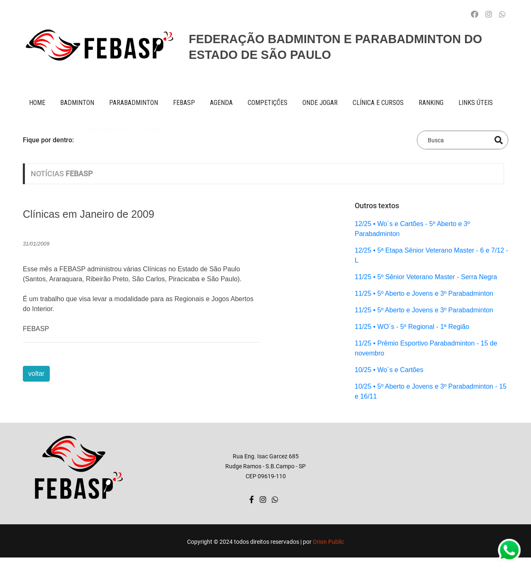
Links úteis (475, 103)
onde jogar (320, 103)
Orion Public (328, 541)
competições (267, 103)
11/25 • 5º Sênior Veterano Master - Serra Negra (426, 276)
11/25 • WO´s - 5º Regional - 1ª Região (412, 326)
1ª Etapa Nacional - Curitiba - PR (125, 140)
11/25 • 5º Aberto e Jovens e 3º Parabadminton (424, 293)
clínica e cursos (378, 103)
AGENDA (221, 103)
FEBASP (184, 103)
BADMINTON (77, 103)
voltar (36, 373)
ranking (431, 103)
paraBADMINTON (133, 103)
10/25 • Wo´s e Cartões (389, 369)
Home (37, 103)
